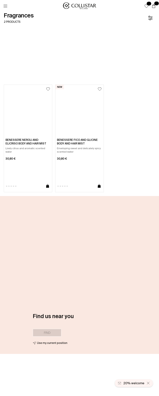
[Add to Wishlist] (48, 89)
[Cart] (153, 6)
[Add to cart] (47, 186)
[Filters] (150, 18)
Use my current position (52, 342)
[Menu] (5, 6)
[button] (146, 6)
